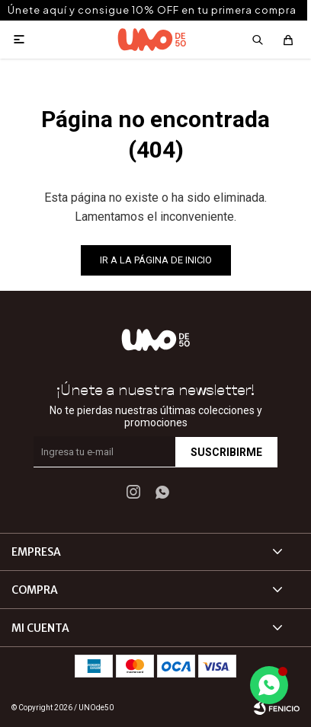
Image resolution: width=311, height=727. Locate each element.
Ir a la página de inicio (156, 260)
